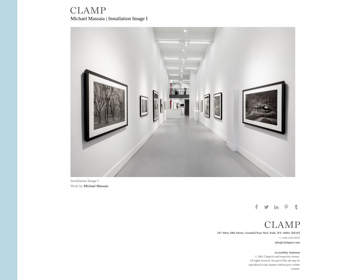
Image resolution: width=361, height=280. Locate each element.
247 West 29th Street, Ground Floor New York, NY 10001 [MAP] (258, 233)
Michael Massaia (96, 186)
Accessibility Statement (287, 252)
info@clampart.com (287, 242)
